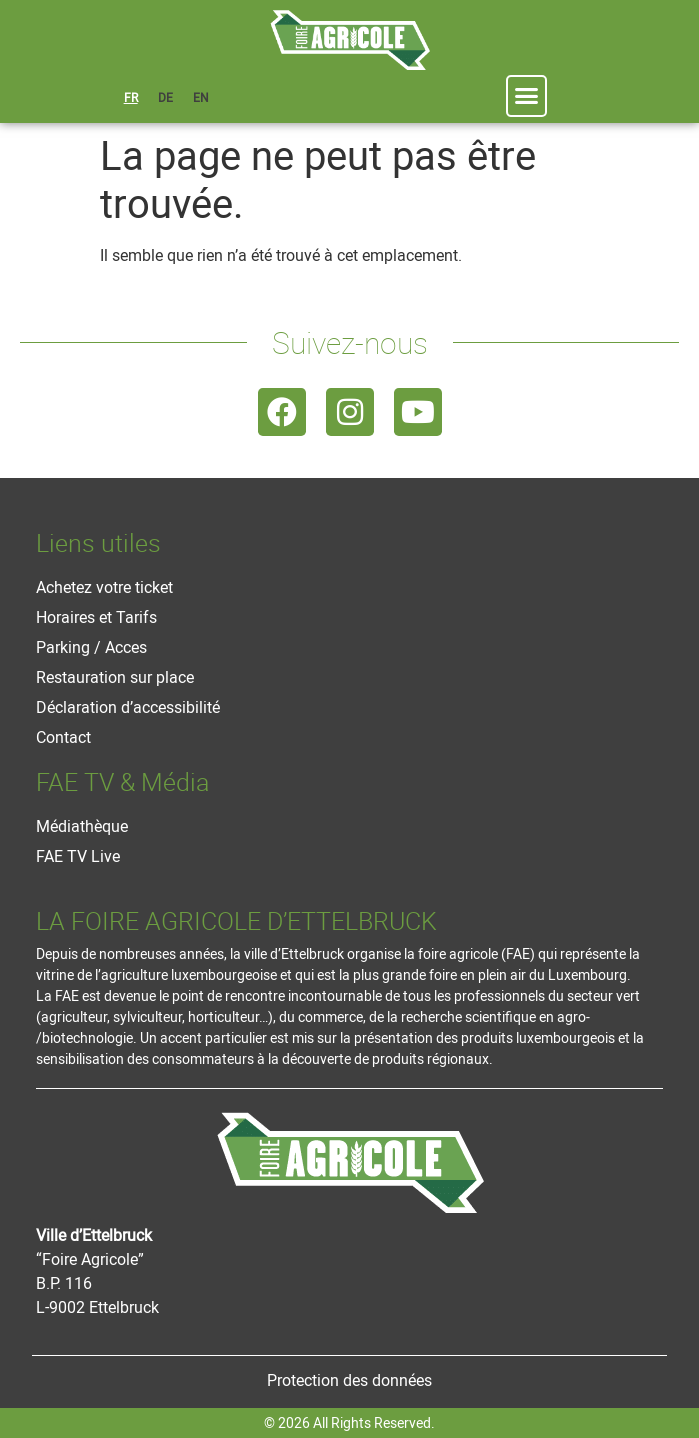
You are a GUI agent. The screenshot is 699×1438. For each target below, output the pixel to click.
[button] (527, 96)
